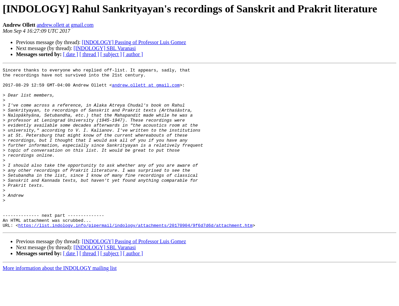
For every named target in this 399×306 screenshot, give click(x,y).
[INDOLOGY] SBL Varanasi (104, 48)
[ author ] (133, 54)
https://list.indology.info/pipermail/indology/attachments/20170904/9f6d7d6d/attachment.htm (135, 257)
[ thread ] (89, 54)
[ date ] (70, 54)
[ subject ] (111, 54)
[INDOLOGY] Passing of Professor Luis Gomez (134, 42)
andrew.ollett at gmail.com (65, 25)
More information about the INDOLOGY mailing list (60, 300)
